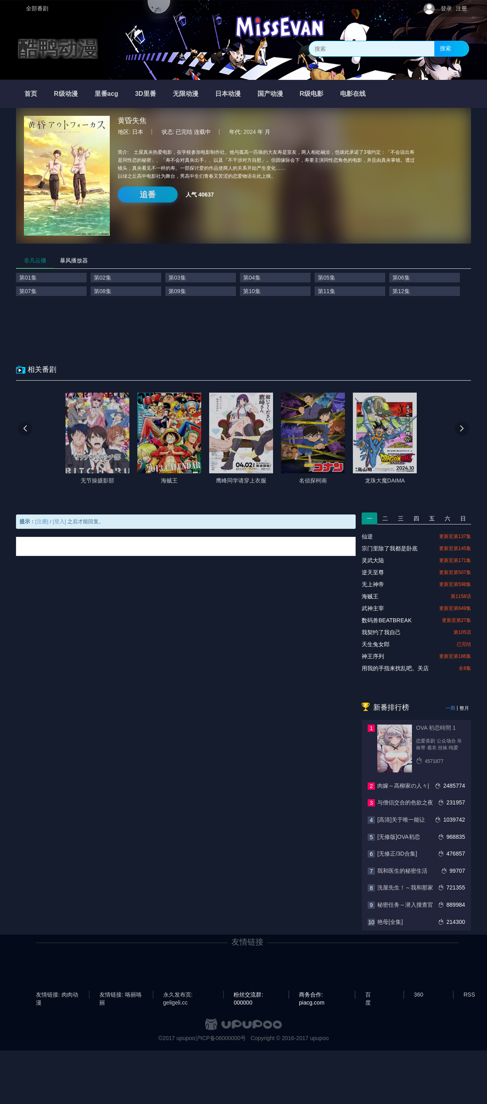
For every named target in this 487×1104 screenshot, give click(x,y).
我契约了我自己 (381, 632)
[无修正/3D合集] (397, 853)
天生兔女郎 (376, 644)
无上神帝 (373, 584)
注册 (461, 8)
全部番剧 (37, 8)
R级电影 (312, 93)
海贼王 (370, 596)
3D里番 (145, 93)
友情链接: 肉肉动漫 (57, 995)
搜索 (445, 48)
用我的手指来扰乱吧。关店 (395, 668)
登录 (446, 8)
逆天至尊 (373, 572)
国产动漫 (270, 93)
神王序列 (373, 656)
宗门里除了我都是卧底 (390, 548)
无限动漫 (185, 93)
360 (418, 994)
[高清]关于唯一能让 (401, 819)
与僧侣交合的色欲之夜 (405, 802)
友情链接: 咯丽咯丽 (120, 995)
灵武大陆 (373, 560)
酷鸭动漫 (58, 49)
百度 (368, 995)
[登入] (59, 521)
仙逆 (367, 536)
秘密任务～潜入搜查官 (405, 904)
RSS (469, 994)
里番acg (107, 93)
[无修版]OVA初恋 (398, 837)
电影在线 (353, 93)
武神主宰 (373, 608)
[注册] (41, 521)
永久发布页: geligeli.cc (178, 995)
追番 (148, 194)
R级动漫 (66, 93)
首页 (30, 93)
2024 (250, 132)
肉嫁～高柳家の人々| (403, 785)
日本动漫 (228, 93)
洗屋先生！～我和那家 (405, 887)
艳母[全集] (390, 922)
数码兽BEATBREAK (387, 620)
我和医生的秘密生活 (402, 871)
